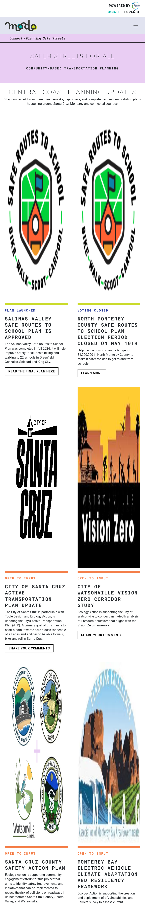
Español (132, 12)
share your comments (29, 648)
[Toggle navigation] (136, 25)
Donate (113, 12)
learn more (92, 373)
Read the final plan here (31, 371)
